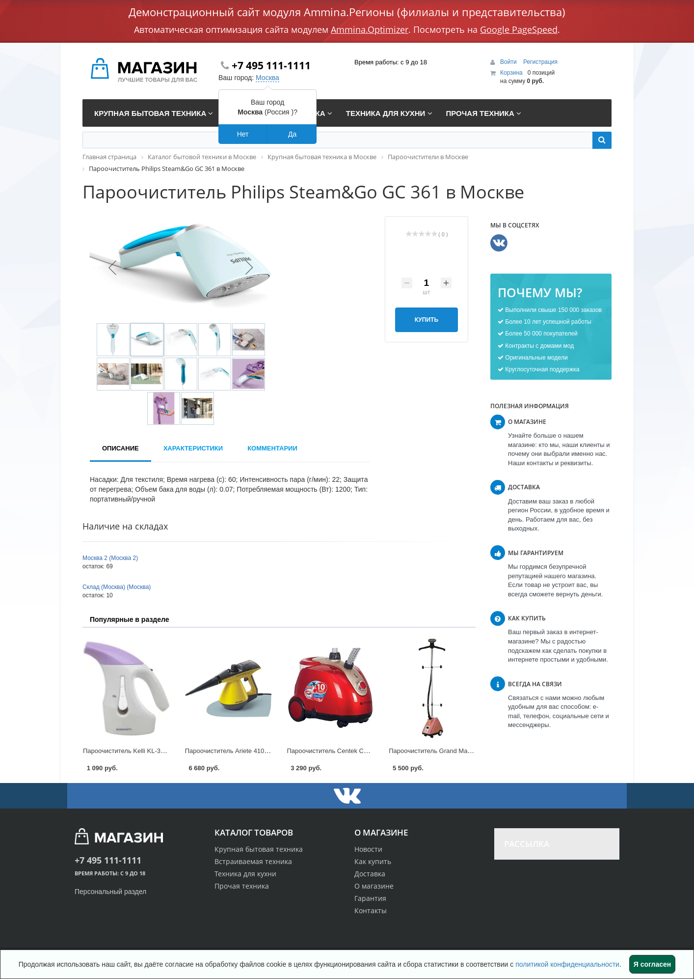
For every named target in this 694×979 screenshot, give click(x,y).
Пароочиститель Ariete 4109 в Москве (240, 751)
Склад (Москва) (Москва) (116, 587)
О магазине (374, 886)
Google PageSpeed (519, 29)
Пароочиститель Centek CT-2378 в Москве (349, 751)
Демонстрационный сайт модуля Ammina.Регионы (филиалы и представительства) (347, 11)
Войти (509, 61)
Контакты (370, 910)
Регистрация (540, 61)
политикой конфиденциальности (567, 964)
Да (292, 134)
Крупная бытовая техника (258, 849)
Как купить (372, 861)
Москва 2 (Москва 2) (110, 558)
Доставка (369, 873)
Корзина (511, 72)
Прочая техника (241, 886)
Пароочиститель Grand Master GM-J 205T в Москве (464, 751)
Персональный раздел (110, 891)
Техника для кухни (245, 873)
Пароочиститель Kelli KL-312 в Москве (139, 751)
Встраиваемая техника (253, 861)
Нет (243, 134)
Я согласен (652, 964)
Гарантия (370, 898)
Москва (267, 78)
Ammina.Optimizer (369, 29)
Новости (368, 849)
